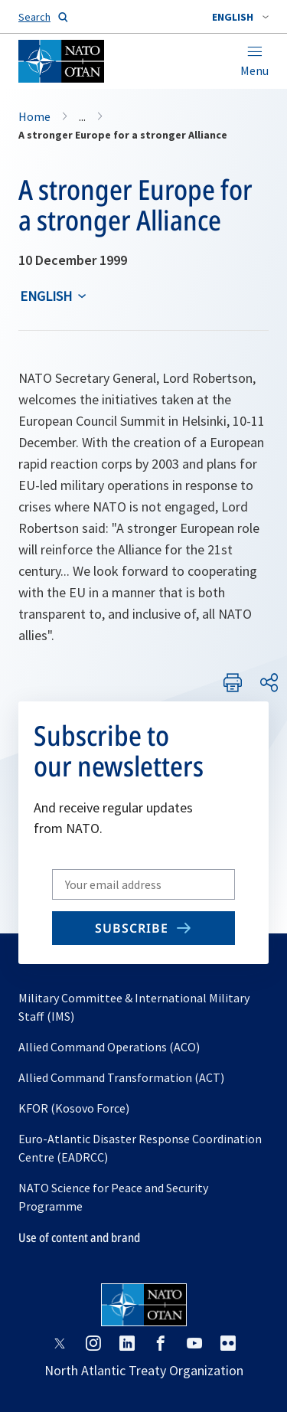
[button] (240, 17)
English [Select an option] (46, 296)
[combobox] (240, 17)
